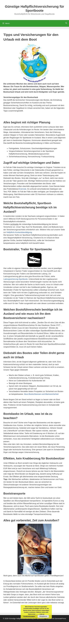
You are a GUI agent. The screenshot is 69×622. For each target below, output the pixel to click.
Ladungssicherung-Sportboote (15, 279)
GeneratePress (60, 618)
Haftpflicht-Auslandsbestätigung (19, 232)
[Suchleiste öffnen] (66, 23)
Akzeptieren (43, 616)
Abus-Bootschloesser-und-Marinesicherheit (41, 394)
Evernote (22, 189)
